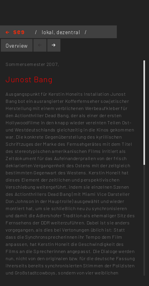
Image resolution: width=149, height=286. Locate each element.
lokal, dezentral (61, 32)
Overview (17, 46)
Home (15, 32)
